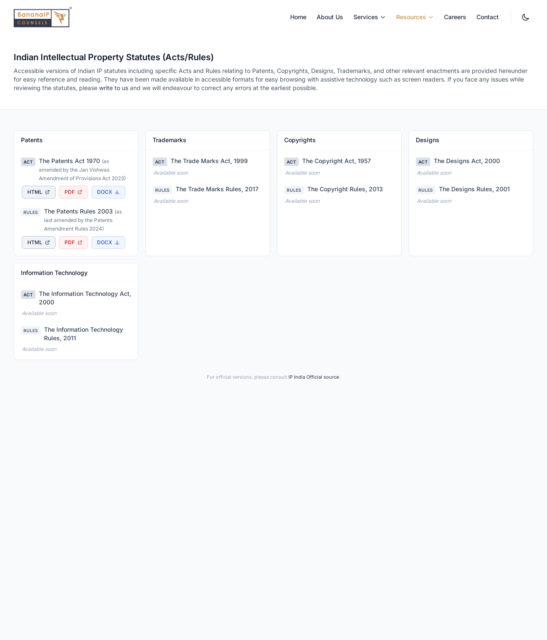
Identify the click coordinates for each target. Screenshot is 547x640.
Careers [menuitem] (455, 16)
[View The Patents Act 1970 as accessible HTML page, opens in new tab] (39, 192)
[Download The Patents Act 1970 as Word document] (108, 192)
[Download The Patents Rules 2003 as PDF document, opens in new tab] (73, 242)
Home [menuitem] (298, 16)
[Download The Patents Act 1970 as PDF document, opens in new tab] (73, 192)
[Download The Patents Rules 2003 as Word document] (108, 242)
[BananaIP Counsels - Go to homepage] (43, 17)
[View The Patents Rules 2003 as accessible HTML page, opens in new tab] (39, 242)
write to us (113, 87)
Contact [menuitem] (487, 16)
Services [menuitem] (369, 16)
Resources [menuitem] (415, 16)
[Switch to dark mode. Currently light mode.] (525, 17)
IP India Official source (313, 377)
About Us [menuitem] (330, 16)
